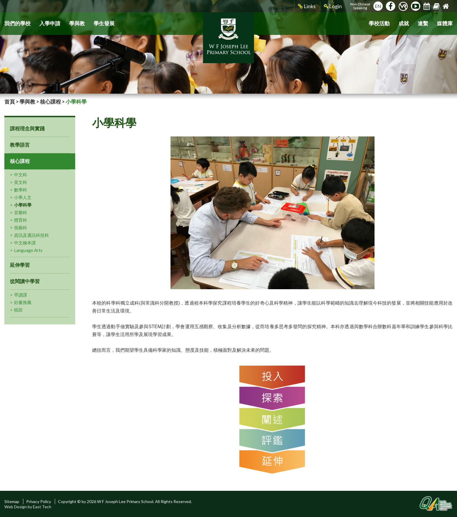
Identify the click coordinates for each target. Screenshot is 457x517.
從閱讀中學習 (25, 281)
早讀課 (20, 294)
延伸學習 (20, 265)
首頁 (9, 101)
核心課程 (50, 101)
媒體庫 (445, 23)
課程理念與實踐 (27, 128)
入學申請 (49, 23)
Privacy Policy (38, 501)
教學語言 (20, 145)
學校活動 (379, 23)
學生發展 (104, 23)
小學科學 (22, 204)
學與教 (77, 23)
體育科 (20, 220)
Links (307, 6)
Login (333, 6)
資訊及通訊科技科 (31, 235)
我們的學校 (17, 23)
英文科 (20, 182)
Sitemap (11, 501)
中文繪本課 (25, 242)
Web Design (15, 506)
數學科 (20, 189)
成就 (403, 23)
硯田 (18, 309)
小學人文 (22, 197)
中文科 (20, 174)
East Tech (42, 506)
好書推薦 (22, 302)
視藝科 (20, 227)
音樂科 (20, 212)
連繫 (423, 23)
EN (378, 6)
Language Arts (28, 250)
